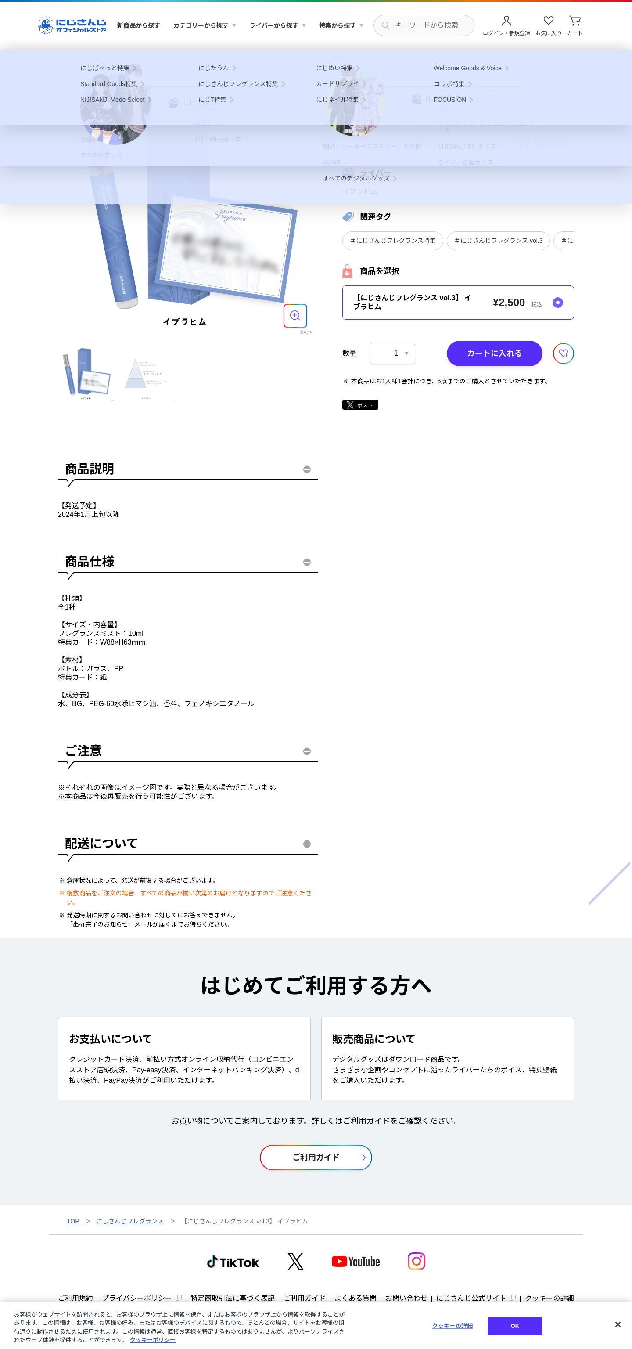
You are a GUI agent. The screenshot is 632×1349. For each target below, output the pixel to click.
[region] (316, 1325)
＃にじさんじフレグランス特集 (393, 240)
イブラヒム (359, 191)
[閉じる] (618, 1324)
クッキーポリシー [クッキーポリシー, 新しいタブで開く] (153, 1340)
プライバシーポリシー (137, 1298)
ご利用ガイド (305, 1298)
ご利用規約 (75, 1298)
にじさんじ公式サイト (471, 1298)
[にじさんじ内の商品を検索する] (423, 25)
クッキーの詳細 (549, 1298)
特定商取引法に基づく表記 (232, 1298)
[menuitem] (139, 26)
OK (515, 1326)
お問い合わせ (406, 1298)
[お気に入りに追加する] (563, 353)
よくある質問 (355, 1298)
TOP (73, 1221)
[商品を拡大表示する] (295, 316)
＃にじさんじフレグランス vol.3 (498, 240)
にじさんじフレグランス (130, 1221)
